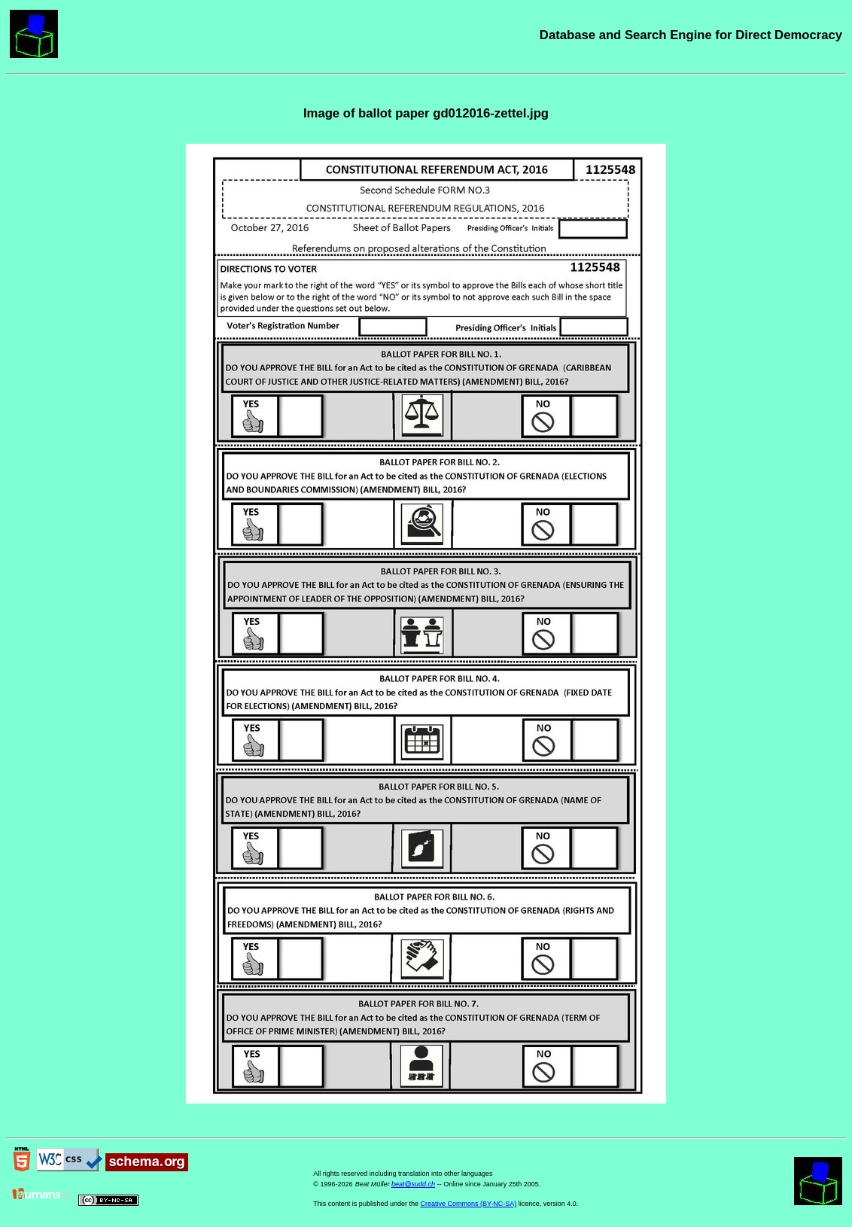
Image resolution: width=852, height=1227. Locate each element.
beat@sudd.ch (413, 1184)
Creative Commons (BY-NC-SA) (468, 1203)
